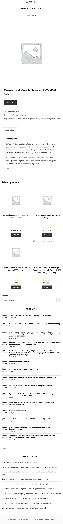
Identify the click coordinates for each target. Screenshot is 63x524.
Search (5, 296)
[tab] (9, 130)
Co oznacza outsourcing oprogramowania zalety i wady (24, 508)
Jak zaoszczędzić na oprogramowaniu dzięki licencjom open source (29, 489)
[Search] (59, 300)
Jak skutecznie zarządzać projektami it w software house (25, 498)
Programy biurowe (20, 115)
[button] (31, 15)
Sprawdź (10, 103)
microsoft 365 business (18, 119)
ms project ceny (34, 119)
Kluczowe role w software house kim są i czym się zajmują (25, 484)
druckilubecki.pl (31, 8)
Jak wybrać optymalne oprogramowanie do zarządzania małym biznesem (31, 493)
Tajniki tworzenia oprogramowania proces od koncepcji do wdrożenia (29, 467)
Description (9, 130)
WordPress (50, 519)
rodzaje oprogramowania (50, 119)
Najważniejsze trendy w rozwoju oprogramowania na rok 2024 (26, 479)
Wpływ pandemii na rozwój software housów (19, 462)
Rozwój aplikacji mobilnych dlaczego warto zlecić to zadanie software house (30, 473)
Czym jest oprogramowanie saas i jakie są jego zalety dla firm (26, 503)
